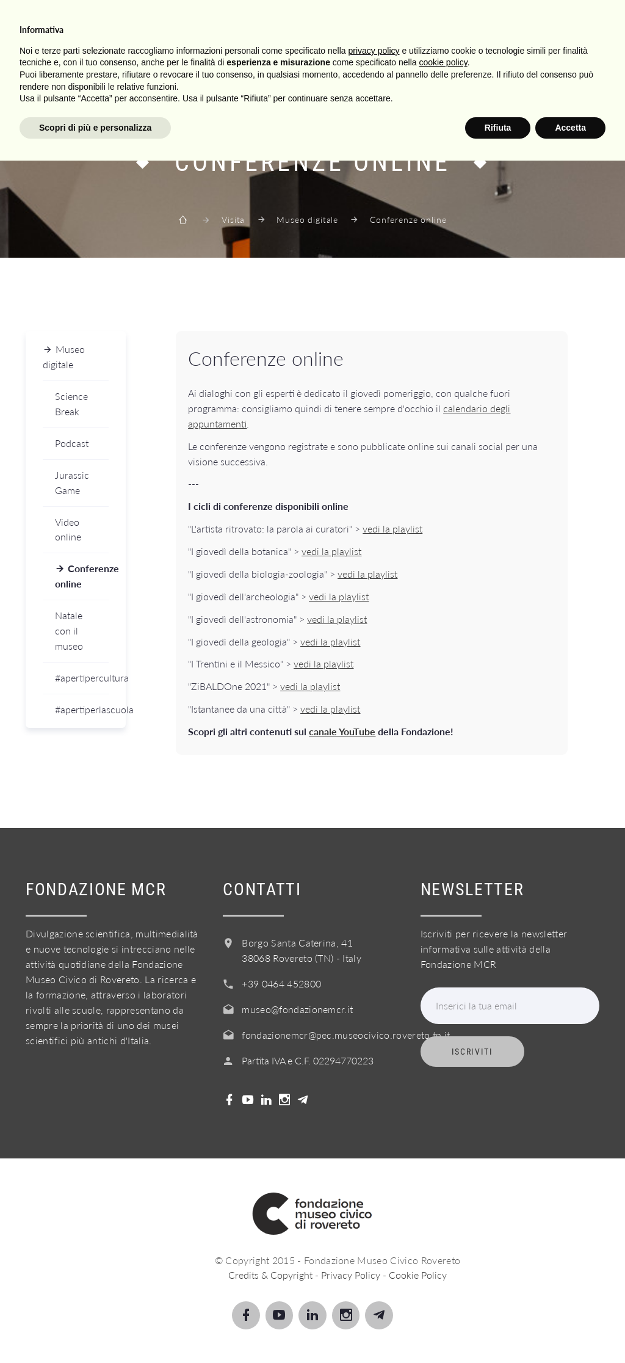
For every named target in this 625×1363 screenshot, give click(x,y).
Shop (472, 81)
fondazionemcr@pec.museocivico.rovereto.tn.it (346, 1035)
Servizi (237, 81)
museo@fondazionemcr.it (297, 1009)
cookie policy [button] (443, 1265)
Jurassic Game (72, 482)
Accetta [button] (570, 1329)
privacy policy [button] (374, 1252)
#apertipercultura (82, 677)
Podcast (72, 443)
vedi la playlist (392, 528)
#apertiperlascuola (82, 709)
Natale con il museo (69, 630)
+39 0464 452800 (281, 983)
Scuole (178, 81)
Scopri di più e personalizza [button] (95, 1329)
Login (524, 81)
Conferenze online (82, 575)
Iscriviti (472, 1051)
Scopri (119, 81)
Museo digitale (307, 219)
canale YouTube (342, 731)
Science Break (71, 403)
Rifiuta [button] (498, 1329)
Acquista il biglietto (380, 81)
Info (289, 81)
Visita (63, 81)
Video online (68, 529)
